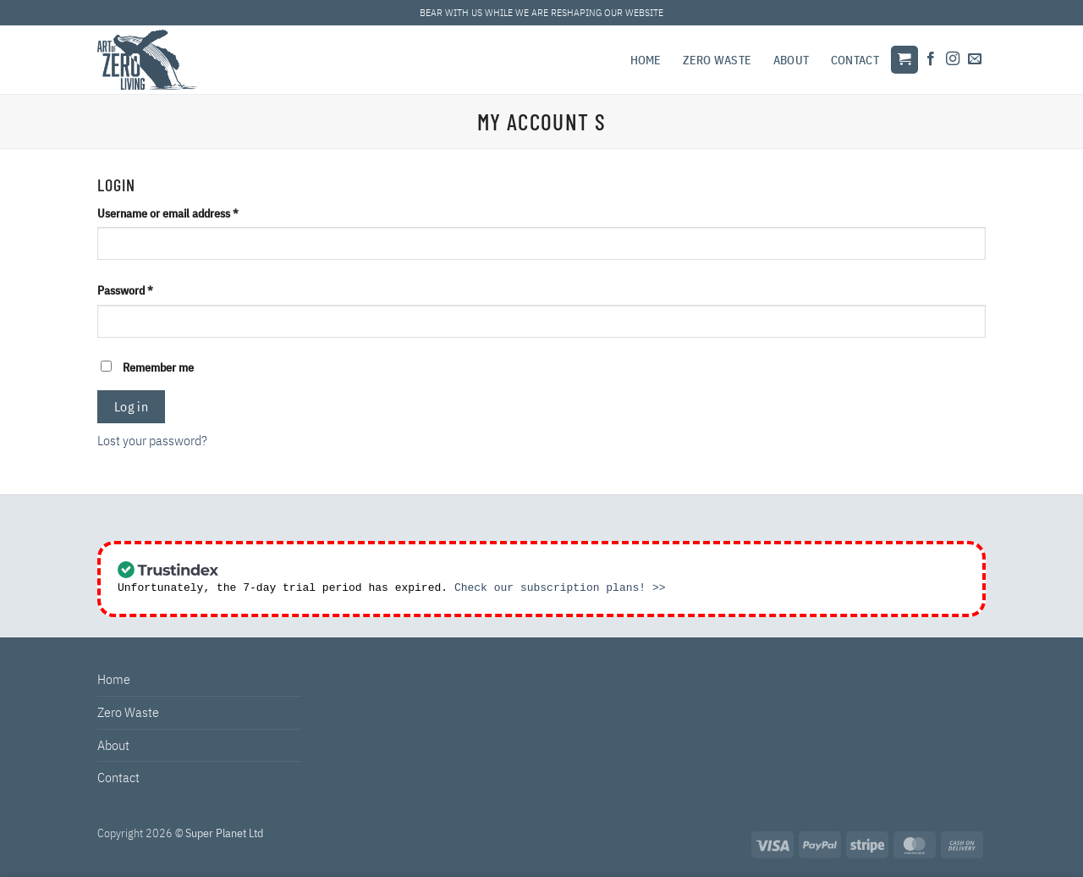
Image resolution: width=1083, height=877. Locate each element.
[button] (904, 60)
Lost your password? (152, 440)
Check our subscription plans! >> (560, 588)
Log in (131, 406)
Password (146, 289)
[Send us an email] (974, 59)
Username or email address (189, 212)
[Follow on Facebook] (930, 59)
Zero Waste (717, 60)
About (791, 60)
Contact (855, 60)
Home (646, 60)
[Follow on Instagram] (952, 59)
